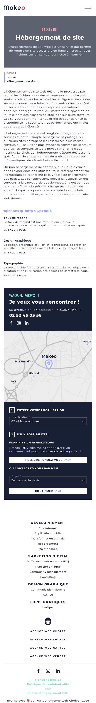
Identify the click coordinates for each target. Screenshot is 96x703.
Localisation (20, 417)
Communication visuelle (48, 589)
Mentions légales (48, 679)
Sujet (15, 476)
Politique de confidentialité (48, 684)
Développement (48, 523)
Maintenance (48, 549)
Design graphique (48, 584)
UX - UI (48, 594)
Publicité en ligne (48, 566)
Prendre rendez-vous (48, 460)
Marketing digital (48, 556)
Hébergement (48, 543)
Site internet (48, 528)
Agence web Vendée (48, 656)
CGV (48, 688)
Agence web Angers (48, 639)
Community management (48, 572)
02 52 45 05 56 (25, 315)
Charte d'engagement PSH (48, 693)
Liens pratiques (48, 602)
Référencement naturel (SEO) (48, 561)
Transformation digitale (48, 538)
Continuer (48, 491)
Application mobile (48, 533)
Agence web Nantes (48, 647)
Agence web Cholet (48, 631)
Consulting (48, 577)
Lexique (48, 607)
